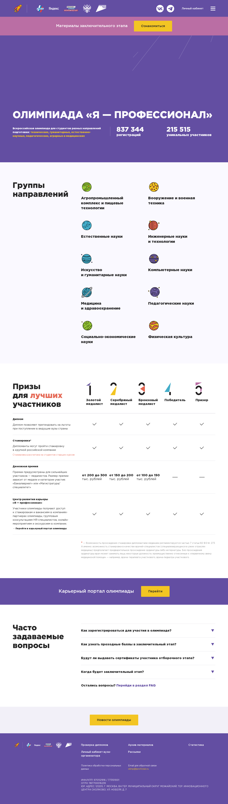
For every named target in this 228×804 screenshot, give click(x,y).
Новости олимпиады (114, 720)
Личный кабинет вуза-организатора (96, 754)
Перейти (155, 591)
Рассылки (134, 752)
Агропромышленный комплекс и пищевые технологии (102, 203)
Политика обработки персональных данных (101, 767)
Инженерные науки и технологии (168, 239)
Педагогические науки (171, 303)
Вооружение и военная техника (172, 200)
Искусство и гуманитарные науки (104, 272)
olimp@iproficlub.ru (138, 769)
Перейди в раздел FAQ (136, 685)
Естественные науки (102, 236)
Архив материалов (140, 745)
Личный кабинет (192, 8)
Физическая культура (170, 337)
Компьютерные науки (170, 270)
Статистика (196, 745)
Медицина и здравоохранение (100, 306)
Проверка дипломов (94, 745)
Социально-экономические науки (108, 339)
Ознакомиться (153, 26)
